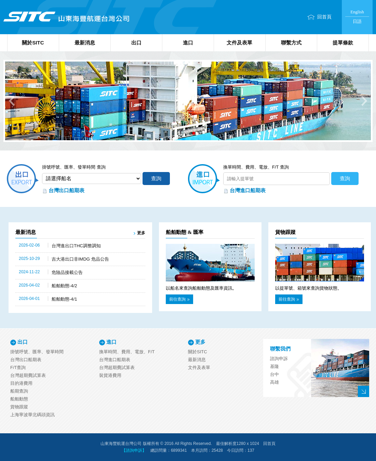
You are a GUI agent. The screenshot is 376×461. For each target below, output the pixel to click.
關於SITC (33, 42)
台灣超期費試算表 (28, 375)
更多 (141, 232)
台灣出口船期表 (66, 190)
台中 (274, 374)
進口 (188, 42)
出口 (136, 42)
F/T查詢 (18, 367)
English (357, 11)
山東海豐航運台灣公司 (66, 17)
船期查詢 (19, 391)
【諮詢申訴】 (134, 450)
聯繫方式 (291, 42)
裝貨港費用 (110, 375)
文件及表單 (239, 42)
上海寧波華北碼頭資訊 (32, 414)
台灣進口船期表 (248, 190)
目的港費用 (21, 383)
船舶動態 (19, 398)
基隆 (274, 366)
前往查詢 (179, 299)
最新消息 (85, 42)
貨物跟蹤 (19, 406)
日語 (357, 21)
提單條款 (343, 42)
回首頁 (324, 16)
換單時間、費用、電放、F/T (127, 351)
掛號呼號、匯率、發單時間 (37, 351)
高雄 (274, 382)
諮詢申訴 (279, 358)
